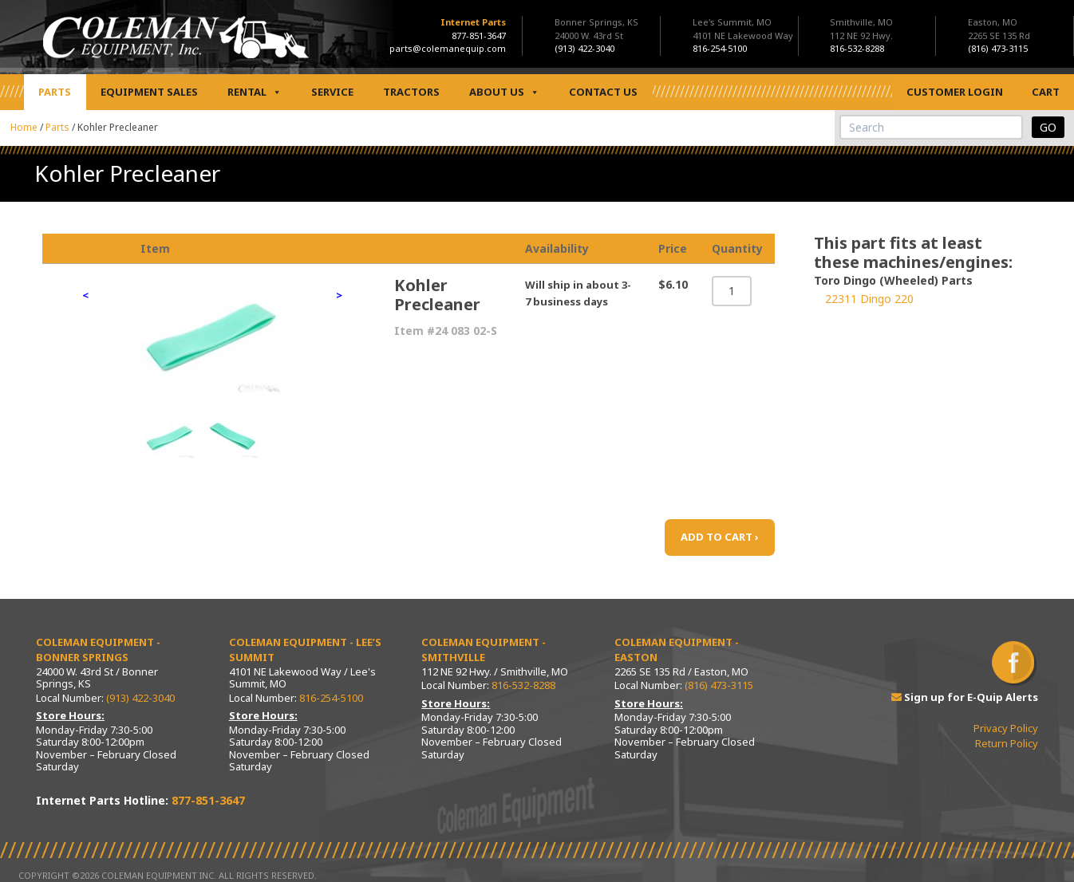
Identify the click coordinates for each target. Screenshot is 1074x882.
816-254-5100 (331, 698)
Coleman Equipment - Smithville (483, 650)
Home (24, 127)
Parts (54, 92)
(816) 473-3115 (719, 685)
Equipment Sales (149, 92)
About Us (504, 92)
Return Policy (1006, 743)
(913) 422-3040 (140, 698)
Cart (1046, 92)
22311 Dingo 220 (869, 298)
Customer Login (954, 92)
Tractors (411, 92)
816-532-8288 (523, 685)
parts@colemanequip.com (447, 48)
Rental (254, 92)
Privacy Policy (1005, 728)
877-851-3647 (479, 35)
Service (332, 92)
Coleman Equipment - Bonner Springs (98, 650)
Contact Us (603, 92)
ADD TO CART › (720, 537)
